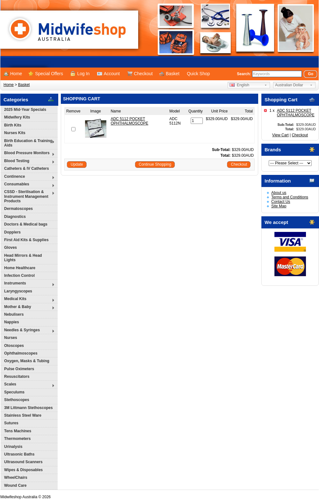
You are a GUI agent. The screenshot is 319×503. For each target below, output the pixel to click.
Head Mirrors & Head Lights (23, 257)
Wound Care (15, 485)
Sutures (11, 423)
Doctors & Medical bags (25, 224)
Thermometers (17, 438)
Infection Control (19, 275)
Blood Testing (28, 162)
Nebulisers (14, 314)
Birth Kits (12, 125)
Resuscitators (16, 376)
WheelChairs (15, 477)
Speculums (14, 392)
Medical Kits (28, 300)
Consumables (28, 185)
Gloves (10, 247)
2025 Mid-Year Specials (25, 109)
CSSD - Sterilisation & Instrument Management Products (28, 196)
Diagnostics (15, 216)
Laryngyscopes (18, 291)
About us (278, 192)
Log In (79, 73)
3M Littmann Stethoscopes (28, 408)
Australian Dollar (289, 85)
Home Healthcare (19, 268)
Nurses (10, 337)
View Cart (280, 135)
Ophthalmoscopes (21, 353)
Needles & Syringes (28, 331)
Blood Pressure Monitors (28, 154)
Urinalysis (13, 446)
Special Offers (45, 73)
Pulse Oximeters (19, 369)
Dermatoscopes (18, 208)
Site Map (278, 206)
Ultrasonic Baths (19, 454)
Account (108, 73)
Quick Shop (198, 73)
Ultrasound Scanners (23, 462)
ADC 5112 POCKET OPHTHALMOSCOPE (296, 112)
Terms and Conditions (289, 197)
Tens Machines (17, 431)
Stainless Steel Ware (22, 415)
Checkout (140, 73)
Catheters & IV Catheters (26, 168)
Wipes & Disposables (23, 470)
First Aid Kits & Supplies (26, 240)
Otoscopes (14, 345)
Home (13, 73)
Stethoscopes (16, 400)
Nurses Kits (14, 133)
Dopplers (12, 232)
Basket (169, 73)
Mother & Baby (28, 308)
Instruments (28, 284)
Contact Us (280, 201)
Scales (28, 385)
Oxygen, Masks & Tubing (26, 361)
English (239, 85)
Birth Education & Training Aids (28, 143)
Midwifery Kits (17, 117)
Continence (28, 177)
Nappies (11, 322)
